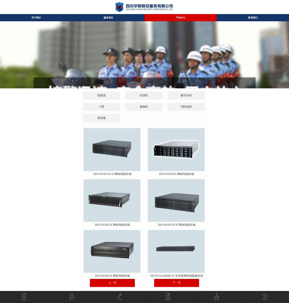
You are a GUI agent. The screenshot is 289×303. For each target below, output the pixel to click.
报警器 (101, 95)
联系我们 (253, 17)
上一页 (112, 282)
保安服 (101, 117)
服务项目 (108, 17)
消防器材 (186, 106)
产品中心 (180, 17)
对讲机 (144, 95)
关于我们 (36, 17)
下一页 (176, 282)
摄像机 (144, 106)
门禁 (101, 106)
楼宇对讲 (186, 95)
